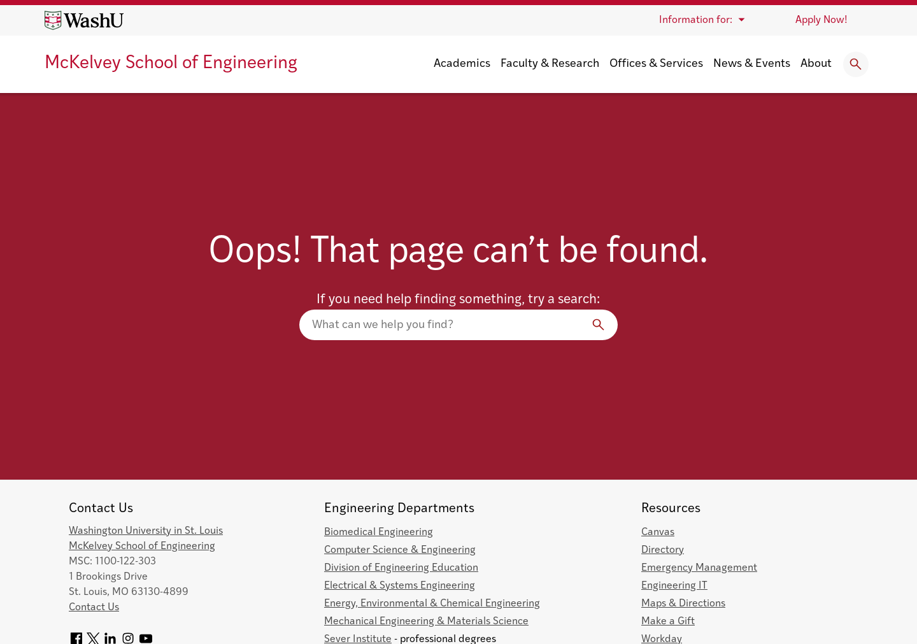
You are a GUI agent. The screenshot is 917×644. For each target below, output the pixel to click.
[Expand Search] (856, 64)
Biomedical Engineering (378, 532)
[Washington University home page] (84, 20)
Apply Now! (821, 20)
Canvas (657, 532)
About (816, 64)
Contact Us (94, 608)
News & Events (751, 64)
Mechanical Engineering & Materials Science (426, 622)
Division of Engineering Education (401, 568)
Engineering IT (674, 586)
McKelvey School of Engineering (171, 64)
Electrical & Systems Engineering (399, 586)
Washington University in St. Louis (146, 531)
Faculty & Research (550, 64)
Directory (662, 550)
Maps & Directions (683, 604)
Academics (462, 64)
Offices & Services (656, 64)
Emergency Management (699, 568)
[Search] (598, 325)
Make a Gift (668, 622)
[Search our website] (458, 325)
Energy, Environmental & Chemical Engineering (432, 604)
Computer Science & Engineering (400, 550)
